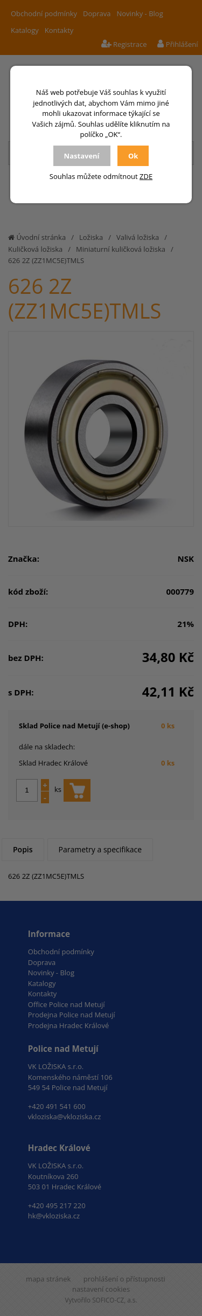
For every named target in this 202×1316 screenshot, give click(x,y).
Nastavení (82, 156)
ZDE (146, 176)
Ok (133, 156)
